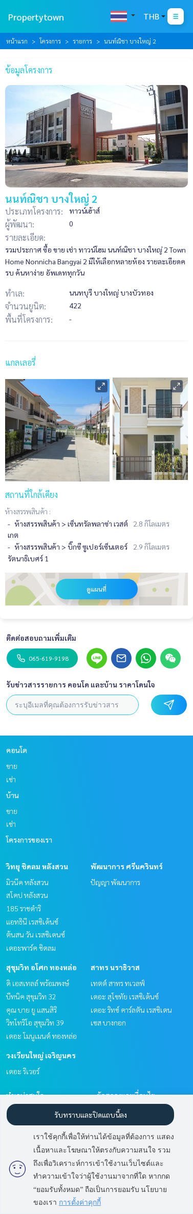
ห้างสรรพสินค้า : (28, 511)
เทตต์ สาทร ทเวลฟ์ (118, 983)
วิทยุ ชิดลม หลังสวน (37, 866)
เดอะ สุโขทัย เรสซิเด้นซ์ (125, 996)
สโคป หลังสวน (27, 894)
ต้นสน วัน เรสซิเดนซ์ (35, 934)
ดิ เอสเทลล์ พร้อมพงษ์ (37, 983)
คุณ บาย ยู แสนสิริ (31, 1009)
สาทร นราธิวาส (115, 967)
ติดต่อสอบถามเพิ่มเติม (41, 637)
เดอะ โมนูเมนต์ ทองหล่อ (41, 1035)
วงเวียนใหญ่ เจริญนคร (41, 1055)
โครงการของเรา (29, 839)
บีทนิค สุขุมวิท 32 (31, 996)
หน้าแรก (17, 41)
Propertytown (36, 17)
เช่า (11, 779)
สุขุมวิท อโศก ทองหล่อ (41, 967)
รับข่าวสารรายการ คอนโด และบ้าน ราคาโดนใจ (80, 684)
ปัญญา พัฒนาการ (115, 882)
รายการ (82, 41)
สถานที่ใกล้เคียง (31, 494)
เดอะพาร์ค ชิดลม (31, 947)
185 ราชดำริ (23, 908)
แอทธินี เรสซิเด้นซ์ (32, 921)
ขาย (11, 765)
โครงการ (50, 41)
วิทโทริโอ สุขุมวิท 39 (35, 1022)
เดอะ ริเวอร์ (22, 1071)
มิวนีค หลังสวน (27, 882)
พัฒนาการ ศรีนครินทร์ (127, 866)
